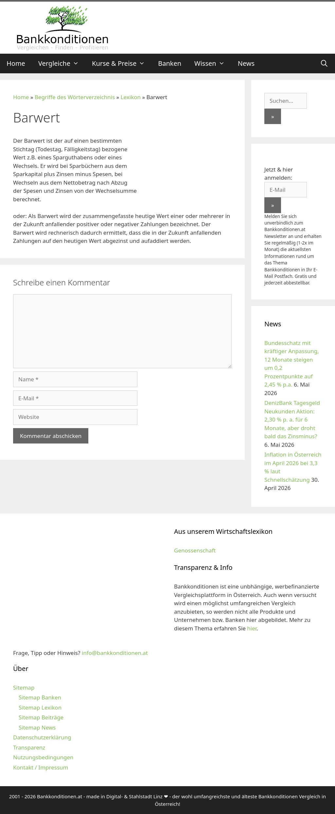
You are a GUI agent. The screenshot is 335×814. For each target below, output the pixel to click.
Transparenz (29, 747)
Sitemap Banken (40, 697)
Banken (169, 63)
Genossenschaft (195, 550)
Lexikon (131, 97)
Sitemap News (37, 727)
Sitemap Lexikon (40, 707)
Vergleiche (61, 63)
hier (251, 628)
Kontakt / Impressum (40, 767)
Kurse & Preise (121, 63)
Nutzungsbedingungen (43, 757)
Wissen (212, 63)
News (246, 63)
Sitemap (23, 687)
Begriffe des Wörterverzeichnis (75, 97)
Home (16, 63)
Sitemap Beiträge (41, 717)
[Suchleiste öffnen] (324, 63)
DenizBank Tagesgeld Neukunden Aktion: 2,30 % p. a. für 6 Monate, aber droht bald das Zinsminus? (292, 419)
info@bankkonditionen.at (115, 653)
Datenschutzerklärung (42, 737)
